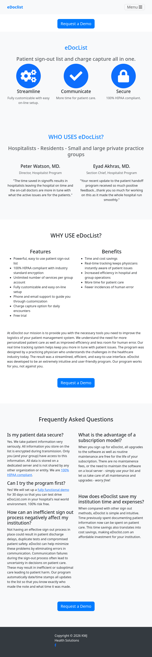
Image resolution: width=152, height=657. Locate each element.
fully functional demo (53, 490)
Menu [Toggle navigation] (134, 7)
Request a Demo (76, 23)
